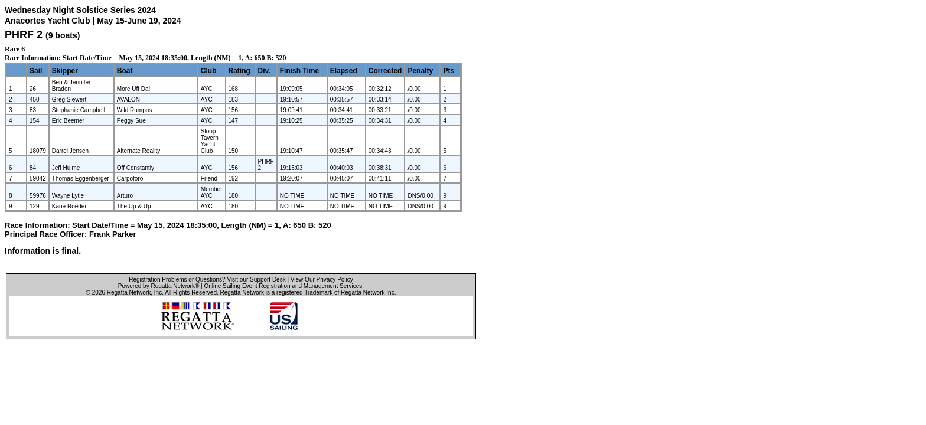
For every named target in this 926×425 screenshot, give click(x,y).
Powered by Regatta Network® (158, 286)
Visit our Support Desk (256, 279)
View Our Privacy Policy (322, 279)
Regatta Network (129, 292)
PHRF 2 (24, 35)
